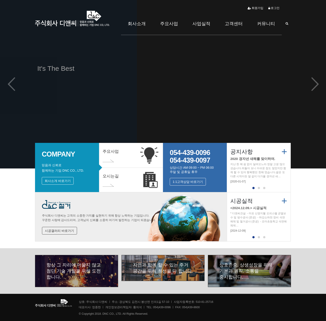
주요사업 (169, 23)
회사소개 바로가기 (58, 181)
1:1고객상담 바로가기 (188, 182)
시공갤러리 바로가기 (59, 230)
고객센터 (234, 23)
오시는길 (111, 182)
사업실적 (201, 23)
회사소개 (137, 23)
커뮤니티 (266, 23)
